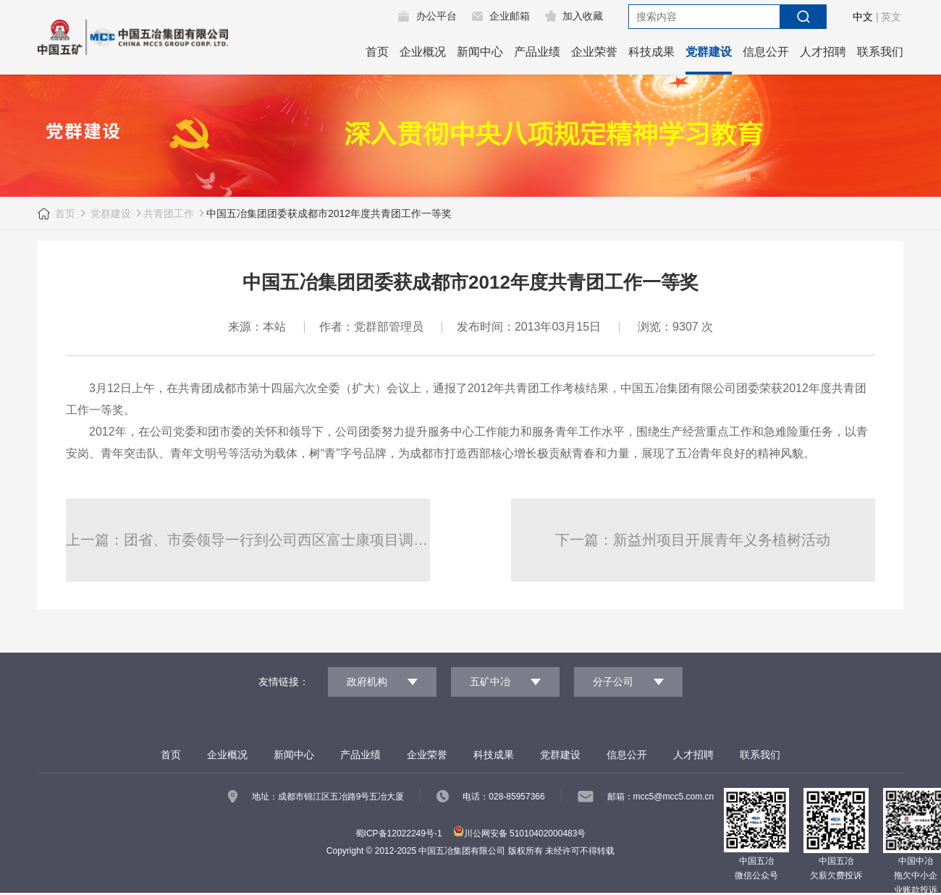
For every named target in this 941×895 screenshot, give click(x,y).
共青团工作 (168, 213)
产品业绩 (537, 52)
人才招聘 (823, 52)
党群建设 (708, 52)
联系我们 (880, 52)
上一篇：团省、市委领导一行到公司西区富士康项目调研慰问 (248, 540)
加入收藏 (582, 16)
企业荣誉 (594, 52)
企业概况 (423, 52)
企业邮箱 (509, 16)
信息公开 (766, 52)
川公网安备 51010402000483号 (519, 833)
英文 (891, 16)
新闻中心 (480, 52)
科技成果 (651, 52)
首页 (377, 52)
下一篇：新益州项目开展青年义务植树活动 (692, 540)
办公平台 (436, 16)
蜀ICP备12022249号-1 (398, 833)
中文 (863, 16)
